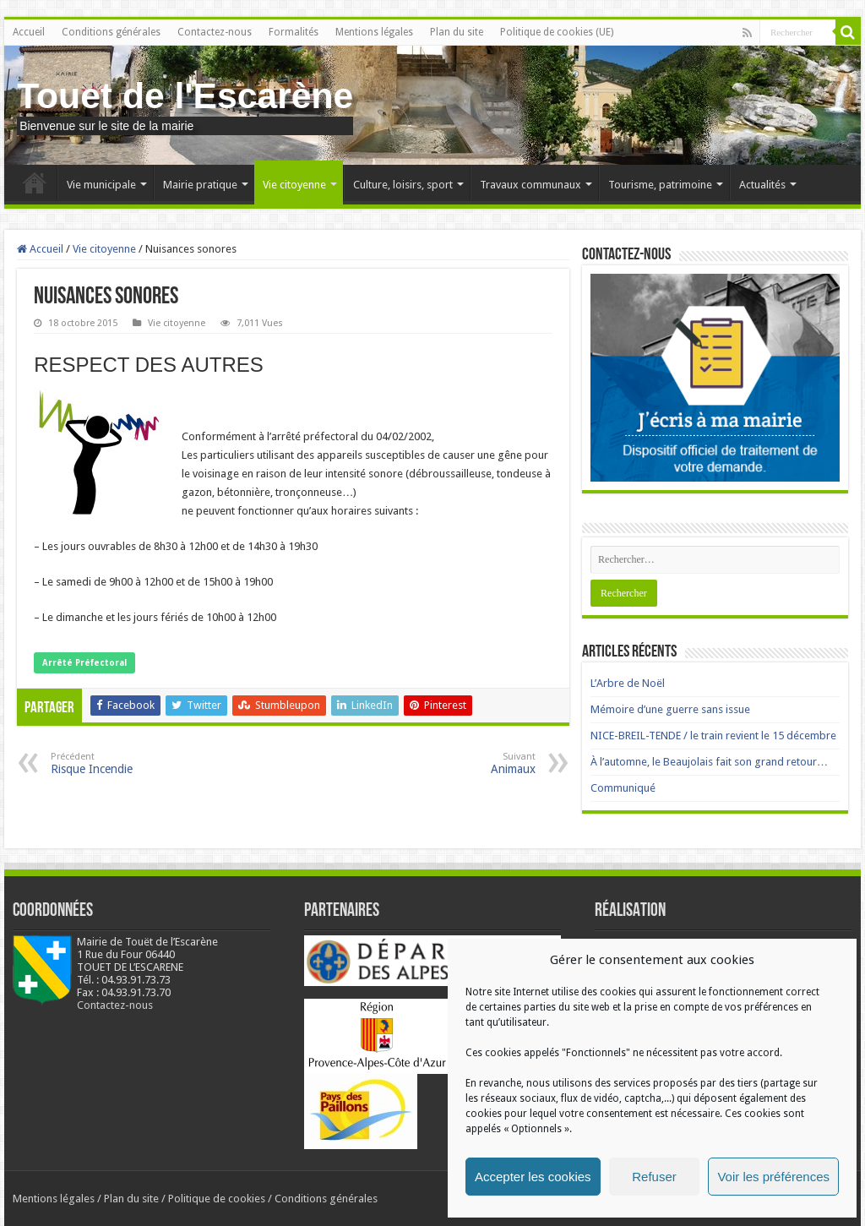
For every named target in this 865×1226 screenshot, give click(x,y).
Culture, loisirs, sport (403, 184)
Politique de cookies (216, 1198)
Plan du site (456, 32)
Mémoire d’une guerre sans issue (670, 709)
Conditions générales (111, 32)
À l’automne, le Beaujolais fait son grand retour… (709, 761)
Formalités (293, 32)
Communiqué (623, 788)
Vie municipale (101, 184)
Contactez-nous (214, 32)
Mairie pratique (200, 184)
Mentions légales (374, 32)
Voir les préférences (773, 1176)
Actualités (762, 184)
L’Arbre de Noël (627, 683)
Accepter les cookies (533, 1176)
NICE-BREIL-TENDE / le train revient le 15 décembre (713, 735)
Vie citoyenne (294, 184)
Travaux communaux (530, 184)
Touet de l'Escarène (185, 95)
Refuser (654, 1176)
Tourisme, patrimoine (660, 184)
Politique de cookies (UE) (556, 32)
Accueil (29, 32)
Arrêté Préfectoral (84, 662)
